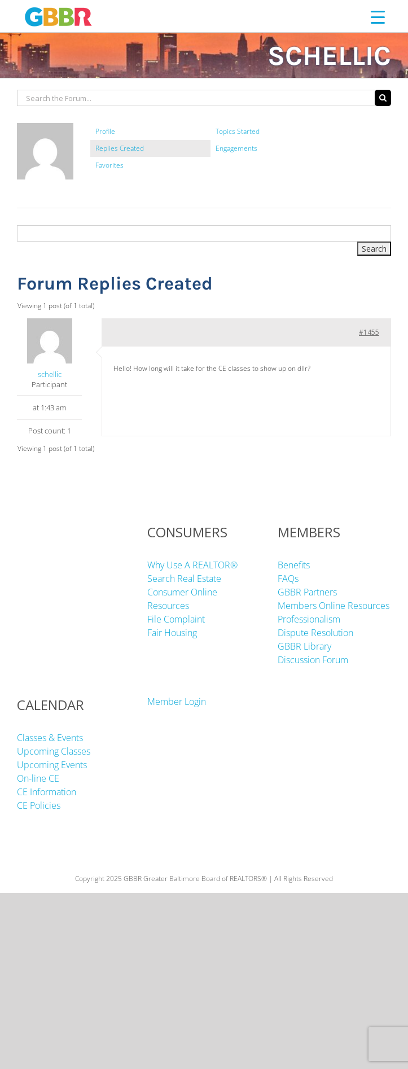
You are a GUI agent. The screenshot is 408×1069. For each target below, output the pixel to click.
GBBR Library (304, 646)
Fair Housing (172, 632)
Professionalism (309, 619)
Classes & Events (50, 737)
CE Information (46, 792)
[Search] (383, 98)
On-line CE (38, 778)
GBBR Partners (307, 592)
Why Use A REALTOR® (192, 565)
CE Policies (38, 805)
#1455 (369, 332)
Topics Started (238, 131)
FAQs (288, 578)
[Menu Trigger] (378, 17)
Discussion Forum (313, 660)
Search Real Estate (184, 578)
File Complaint (176, 619)
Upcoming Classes (53, 751)
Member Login (176, 701)
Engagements (236, 148)
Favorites (109, 165)
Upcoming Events (52, 765)
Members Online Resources (333, 605)
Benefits (294, 565)
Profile (105, 131)
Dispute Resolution (315, 632)
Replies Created (119, 148)
